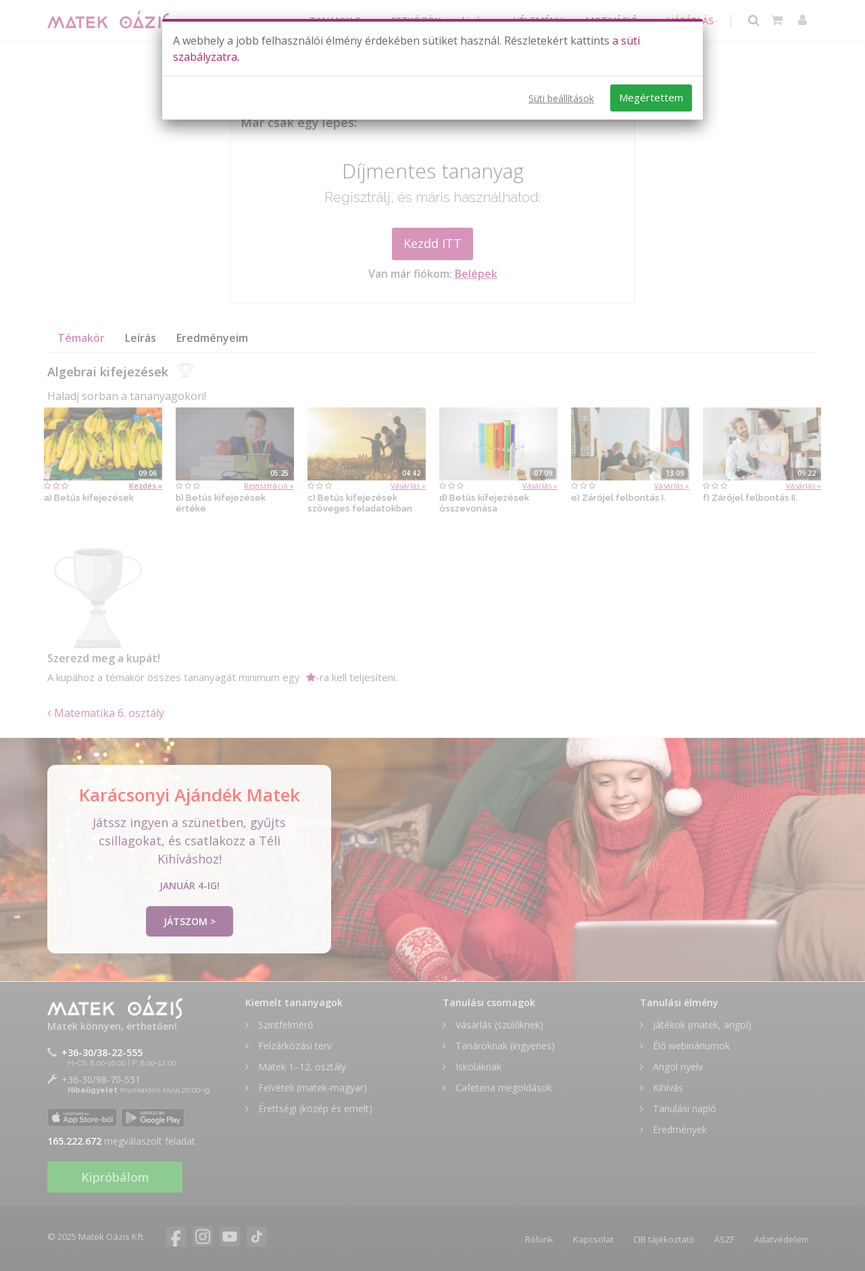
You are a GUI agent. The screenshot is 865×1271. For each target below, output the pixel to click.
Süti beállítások (561, 98)
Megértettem (651, 97)
